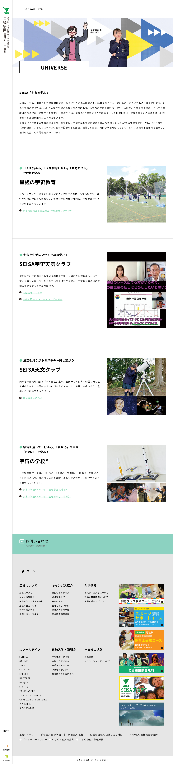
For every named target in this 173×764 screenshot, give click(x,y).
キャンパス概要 (27, 597)
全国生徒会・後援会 (29, 614)
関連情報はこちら (32, 292)
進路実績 (89, 656)
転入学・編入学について (96, 592)
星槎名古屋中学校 (60, 610)
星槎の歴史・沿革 (28, 605)
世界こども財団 (27, 708)
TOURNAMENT (27, 691)
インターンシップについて (97, 661)
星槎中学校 (57, 601)
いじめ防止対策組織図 (91, 739)
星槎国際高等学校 (60, 614)
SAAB (22, 665)
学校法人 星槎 (75, 734)
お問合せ (6, 747)
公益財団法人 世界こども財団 (106, 734)
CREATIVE (24, 669)
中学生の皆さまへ (60, 661)
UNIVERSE (25, 678)
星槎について (28, 585)
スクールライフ (29, 649)
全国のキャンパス (60, 592)
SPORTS (23, 686)
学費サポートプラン (94, 601)
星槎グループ (26, 734)
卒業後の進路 (94, 649)
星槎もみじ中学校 (60, 605)
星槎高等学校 (58, 597)
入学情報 (90, 585)
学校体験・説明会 (60, 656)
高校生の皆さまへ (60, 665)
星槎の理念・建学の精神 (31, 601)
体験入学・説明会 (64, 649)
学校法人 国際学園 (51, 734)
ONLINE (23, 661)
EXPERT (23, 673)
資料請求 (6, 758)
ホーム (28, 571)
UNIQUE (23, 682)
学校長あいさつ (27, 610)
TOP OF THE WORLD (30, 695)
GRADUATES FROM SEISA (33, 699)
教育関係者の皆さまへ (63, 673)
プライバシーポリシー (35, 739)
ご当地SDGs (25, 704)
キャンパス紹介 (62, 585)
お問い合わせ (34, 540)
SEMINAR (24, 656)
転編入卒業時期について (96, 597)
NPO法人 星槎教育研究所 (144, 734)
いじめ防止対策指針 (63, 739)
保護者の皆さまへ (60, 669)
